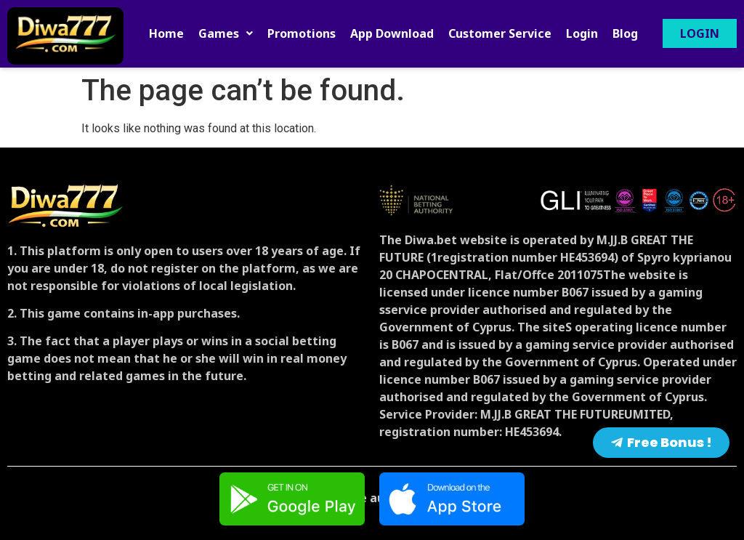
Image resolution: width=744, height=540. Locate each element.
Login (582, 33)
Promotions (301, 33)
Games (225, 33)
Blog (625, 33)
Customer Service (499, 33)
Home (166, 33)
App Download (392, 33)
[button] (225, 33)
